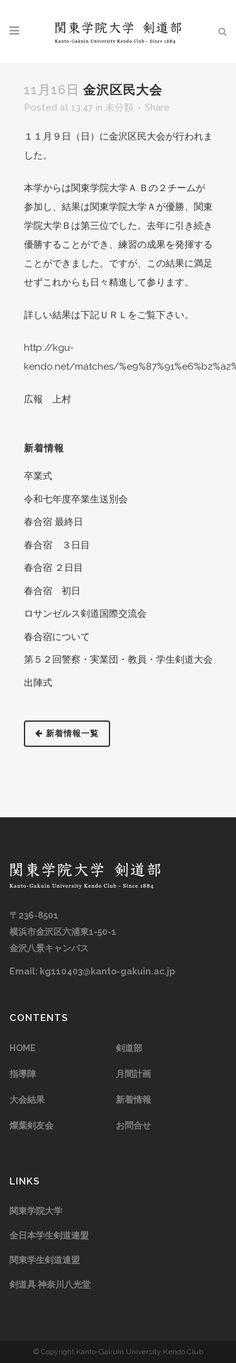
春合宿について (57, 637)
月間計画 (133, 1074)
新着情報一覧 (67, 733)
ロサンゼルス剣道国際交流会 (85, 613)
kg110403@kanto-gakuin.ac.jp (107, 971)
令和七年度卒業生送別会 (76, 499)
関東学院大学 (35, 1211)
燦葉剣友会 (31, 1125)
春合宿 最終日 (53, 521)
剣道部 (129, 1048)
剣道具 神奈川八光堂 (50, 1284)
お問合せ (133, 1125)
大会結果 (27, 1100)
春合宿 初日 (52, 591)
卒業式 (38, 476)
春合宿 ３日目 (57, 545)
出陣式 (38, 682)
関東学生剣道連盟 (44, 1260)
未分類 (119, 107)
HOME (22, 1048)
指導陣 (22, 1074)
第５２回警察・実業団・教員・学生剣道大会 (118, 659)
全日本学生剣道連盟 (49, 1235)
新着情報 (133, 1100)
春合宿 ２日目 (53, 567)
